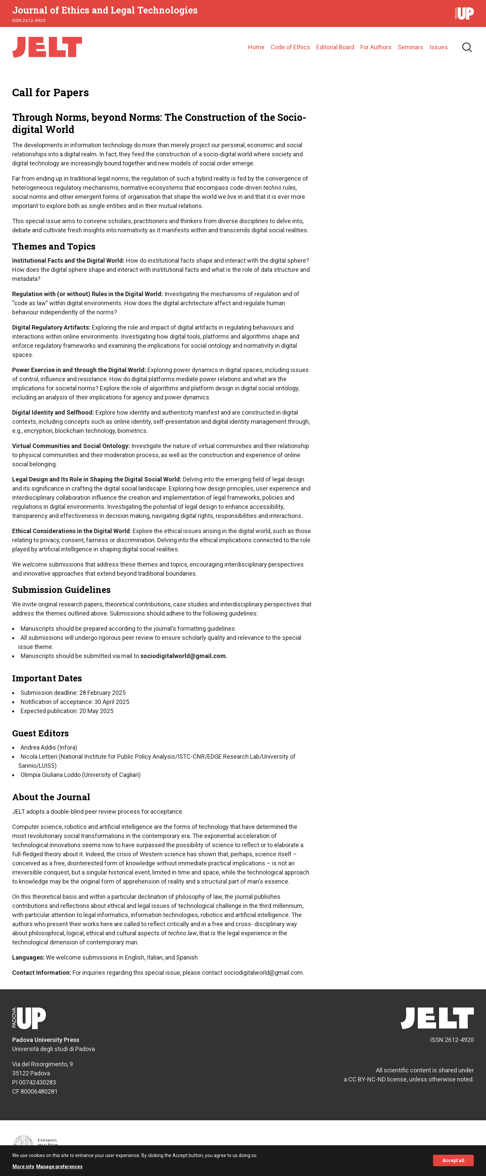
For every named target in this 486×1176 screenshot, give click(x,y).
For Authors (376, 47)
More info (23, 1169)
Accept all (453, 1164)
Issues (438, 47)
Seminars (410, 47)
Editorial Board (335, 47)
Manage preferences (59, 1169)
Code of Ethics (290, 47)
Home (256, 47)
